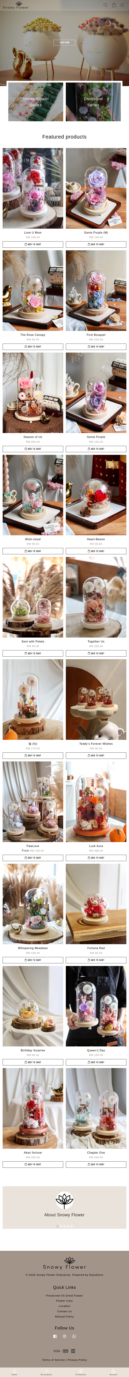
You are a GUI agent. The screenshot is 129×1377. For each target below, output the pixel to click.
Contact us (64, 1311)
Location (64, 1305)
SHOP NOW (64, 42)
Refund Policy (64, 1316)
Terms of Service (53, 1359)
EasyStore (96, 1274)
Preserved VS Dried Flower (64, 1295)
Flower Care (64, 1300)
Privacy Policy (77, 1359)
